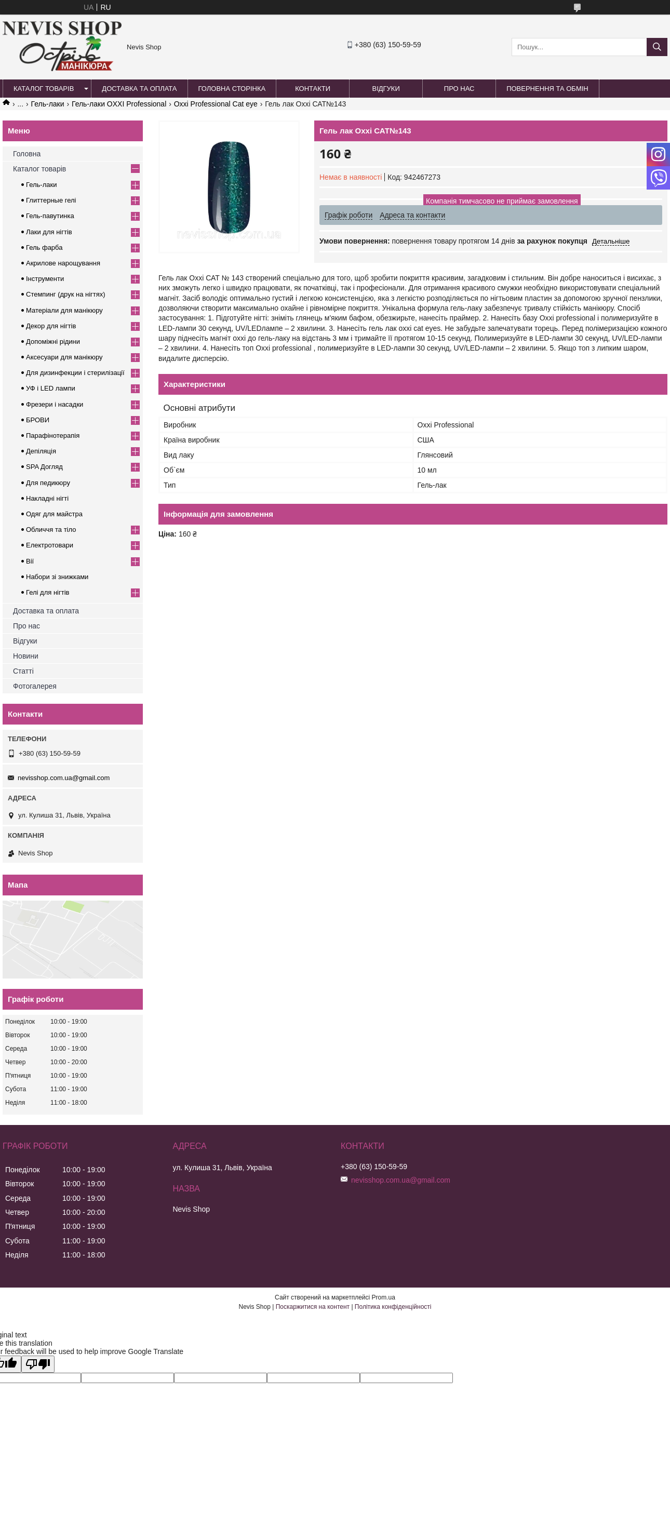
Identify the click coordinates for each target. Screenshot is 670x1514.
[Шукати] (657, 47)
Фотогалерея (35, 686)
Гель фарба (44, 247)
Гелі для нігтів (47, 592)
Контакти (312, 88)
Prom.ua (383, 1297)
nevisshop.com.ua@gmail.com (64, 778)
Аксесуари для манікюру (64, 357)
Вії (30, 561)
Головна (27, 154)
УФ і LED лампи (50, 388)
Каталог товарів (44, 88)
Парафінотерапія (52, 435)
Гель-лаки (47, 104)
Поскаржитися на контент (313, 1306)
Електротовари (49, 545)
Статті (23, 671)
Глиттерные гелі (51, 200)
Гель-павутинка (50, 216)
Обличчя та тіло (51, 529)
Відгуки (385, 88)
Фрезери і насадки (54, 404)
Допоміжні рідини (53, 341)
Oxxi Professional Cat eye (216, 104)
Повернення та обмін (547, 88)
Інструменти (45, 279)
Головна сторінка (232, 88)
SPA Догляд (44, 467)
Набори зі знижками (57, 577)
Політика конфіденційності (393, 1306)
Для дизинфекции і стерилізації (75, 373)
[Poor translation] (38, 1364)
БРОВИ (37, 420)
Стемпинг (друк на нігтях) (65, 294)
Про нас (459, 88)
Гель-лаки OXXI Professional (119, 104)
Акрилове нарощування (63, 263)
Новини (25, 656)
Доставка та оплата (139, 88)
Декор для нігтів (51, 326)
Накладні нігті (47, 498)
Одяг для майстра (54, 514)
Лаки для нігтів (49, 232)
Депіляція (41, 451)
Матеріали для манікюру (64, 310)
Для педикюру (48, 483)
